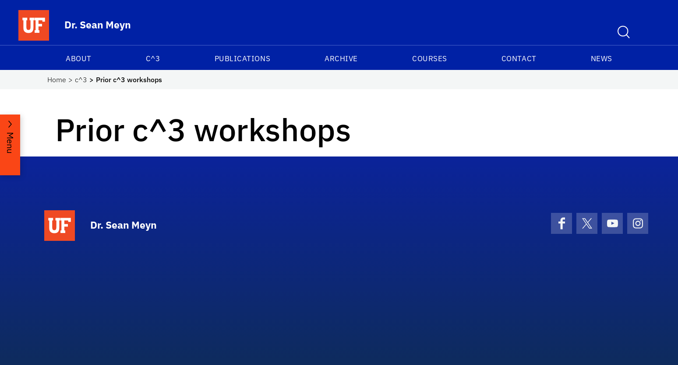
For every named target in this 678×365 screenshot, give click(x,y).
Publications (242, 58)
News (601, 58)
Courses (429, 58)
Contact (519, 58)
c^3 (153, 58)
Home (56, 79)
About (79, 58)
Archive (341, 58)
